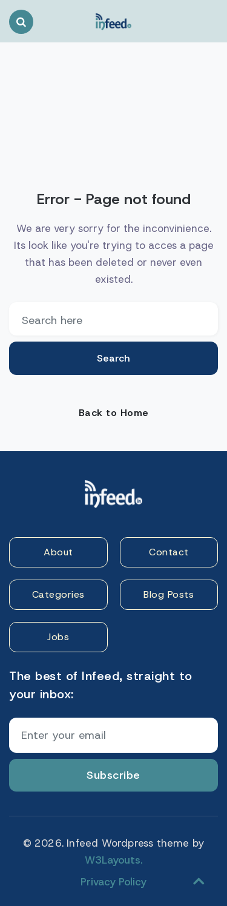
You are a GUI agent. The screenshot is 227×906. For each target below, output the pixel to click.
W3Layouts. (114, 860)
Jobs (58, 636)
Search (113, 358)
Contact (169, 552)
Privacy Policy (113, 881)
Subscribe (113, 775)
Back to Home (114, 412)
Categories (58, 594)
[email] (113, 319)
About (58, 552)
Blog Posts (168, 594)
